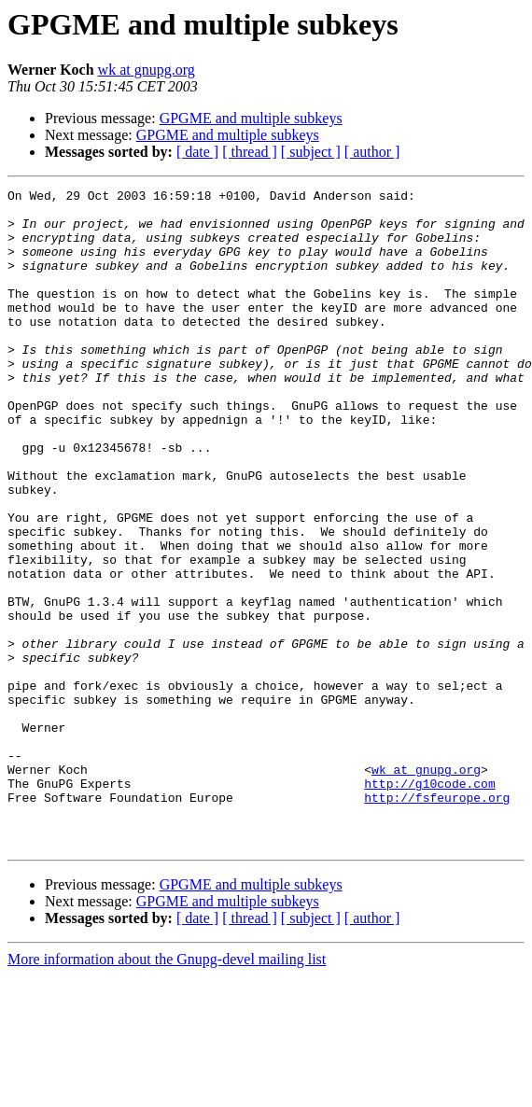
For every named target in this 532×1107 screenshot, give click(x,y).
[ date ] (197, 152)
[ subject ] (311, 152)
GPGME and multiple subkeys (251, 118)
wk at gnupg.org (146, 69)
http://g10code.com (429, 903)
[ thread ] (249, 152)
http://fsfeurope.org (437, 920)
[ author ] (372, 152)
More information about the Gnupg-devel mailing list (166, 1091)
